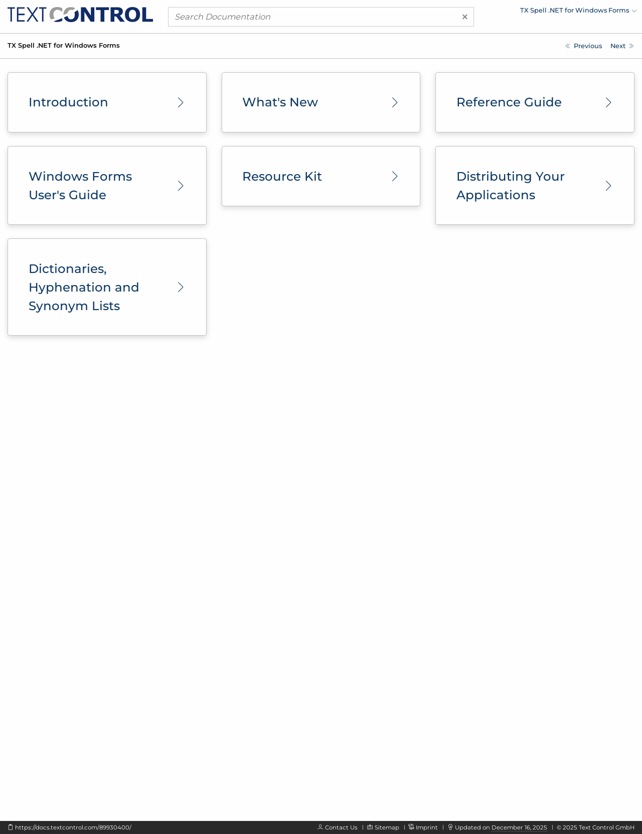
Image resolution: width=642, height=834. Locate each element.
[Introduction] (622, 46)
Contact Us (341, 827)
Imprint (427, 827)
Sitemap (387, 827)
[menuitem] (549, 12)
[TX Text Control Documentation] (583, 46)
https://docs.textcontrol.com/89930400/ (73, 827)
